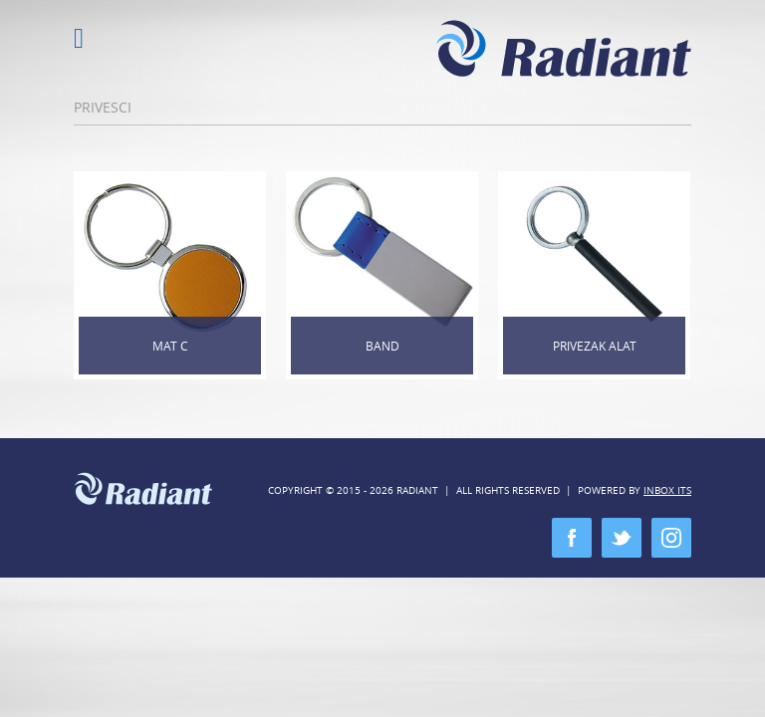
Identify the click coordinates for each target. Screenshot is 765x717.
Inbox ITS (667, 490)
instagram (671, 538)
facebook (572, 538)
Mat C (170, 346)
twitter (621, 538)
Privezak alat (595, 346)
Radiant (563, 48)
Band (382, 346)
